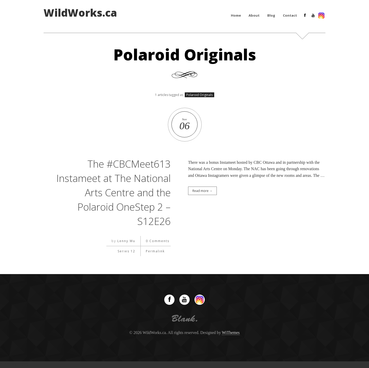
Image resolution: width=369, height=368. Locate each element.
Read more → (202, 191)
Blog (271, 15)
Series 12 (126, 251)
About (254, 15)
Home (236, 15)
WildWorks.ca (80, 13)
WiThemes (231, 332)
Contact (290, 15)
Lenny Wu (126, 241)
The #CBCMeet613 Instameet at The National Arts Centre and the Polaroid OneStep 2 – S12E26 (113, 192)
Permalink (155, 251)
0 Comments (157, 241)
